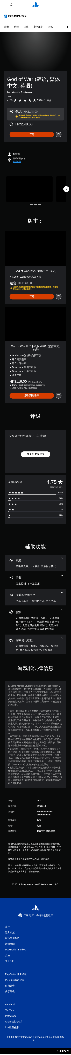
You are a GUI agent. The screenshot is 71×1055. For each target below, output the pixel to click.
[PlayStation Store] (16, 15)
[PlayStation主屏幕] (35, 5)
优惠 (26, 26)
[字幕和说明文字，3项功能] (35, 597)
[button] (17, 161)
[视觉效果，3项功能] (35, 563)
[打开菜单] (4, 5)
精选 (16, 26)
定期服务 (38, 26)
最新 (6, 26)
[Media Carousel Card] (29, 189)
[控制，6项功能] (35, 620)
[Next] (66, 189)
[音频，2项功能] (35, 580)
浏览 (50, 26)
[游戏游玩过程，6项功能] (35, 644)
